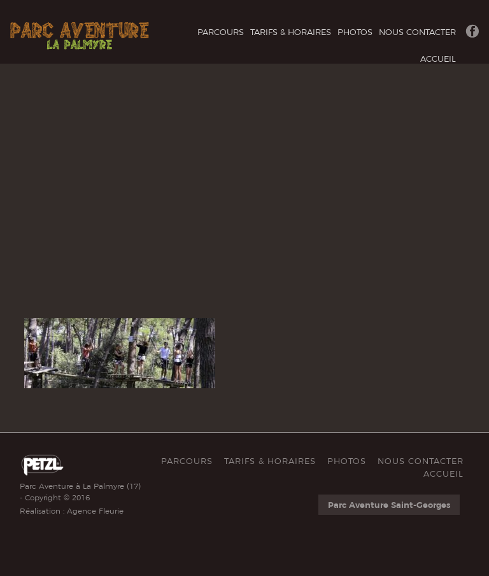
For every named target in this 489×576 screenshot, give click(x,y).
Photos (354, 32)
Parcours (220, 32)
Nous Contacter (417, 32)
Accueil (438, 58)
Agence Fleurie (95, 511)
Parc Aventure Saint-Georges (389, 505)
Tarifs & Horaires (290, 32)
